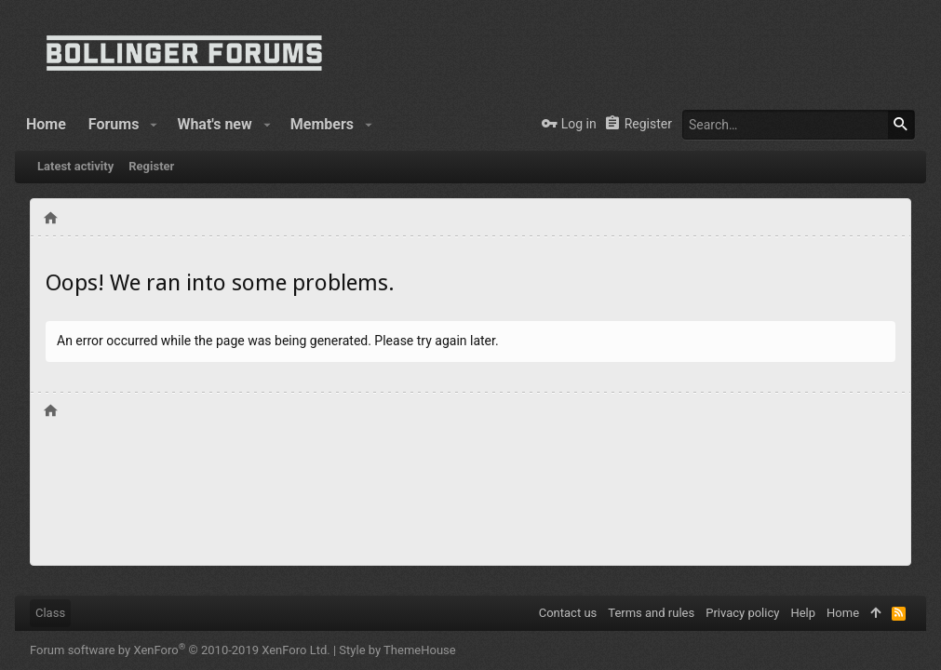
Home (843, 613)
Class (50, 613)
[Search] (798, 125)
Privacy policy (742, 613)
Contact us (568, 613)
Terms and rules (651, 613)
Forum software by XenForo (180, 650)
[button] (153, 124)
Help (802, 613)
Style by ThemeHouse (397, 650)
